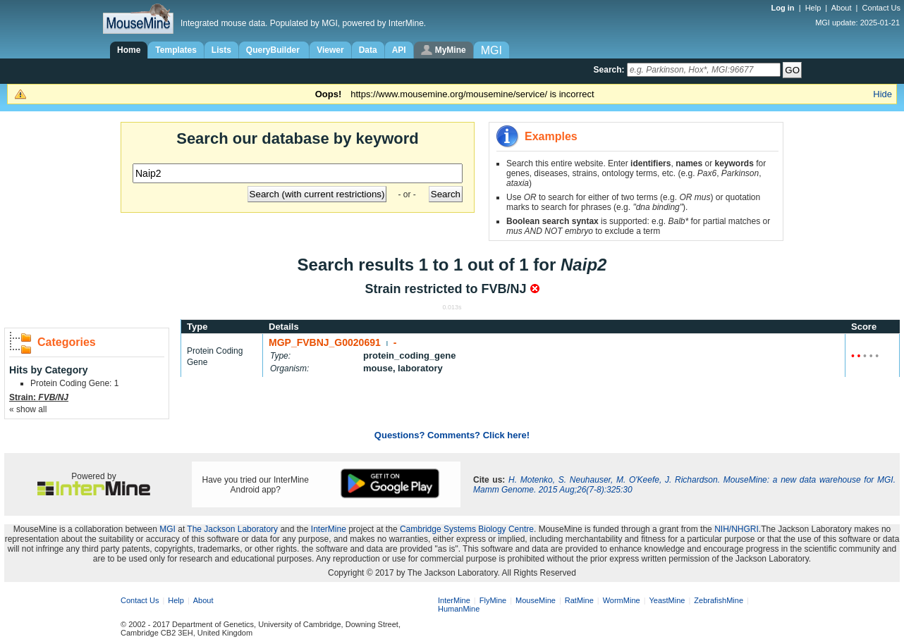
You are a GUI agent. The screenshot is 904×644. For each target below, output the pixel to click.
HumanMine (459, 609)
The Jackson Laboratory (232, 529)
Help (813, 8)
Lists (221, 50)
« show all (28, 409)
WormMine (621, 600)
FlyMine (493, 600)
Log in (784, 8)
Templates (175, 50)
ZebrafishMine (718, 600)
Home (128, 50)
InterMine (328, 529)
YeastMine (667, 600)
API (399, 50)
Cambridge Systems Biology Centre (467, 529)
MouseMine (535, 600)
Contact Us (881, 8)
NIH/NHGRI (736, 529)
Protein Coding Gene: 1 (74, 383)
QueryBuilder (274, 50)
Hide (882, 94)
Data (368, 50)
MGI (167, 529)
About (841, 8)
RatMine (579, 600)
